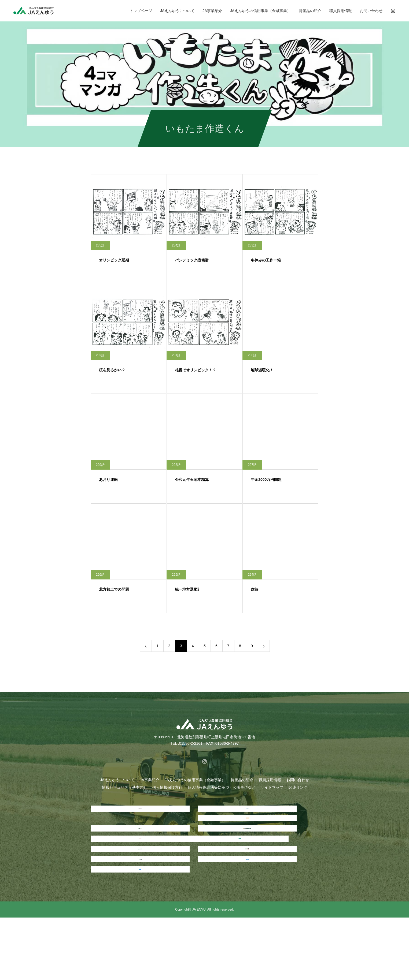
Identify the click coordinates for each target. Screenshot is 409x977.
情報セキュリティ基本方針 (124, 787)
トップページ (141, 11)
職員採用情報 (340, 11)
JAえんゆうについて (177, 11)
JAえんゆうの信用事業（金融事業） (260, 11)
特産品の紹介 (310, 11)
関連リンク (298, 787)
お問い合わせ (371, 11)
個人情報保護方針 (167, 787)
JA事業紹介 (212, 11)
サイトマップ (272, 787)
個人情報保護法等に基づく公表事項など (221, 787)
